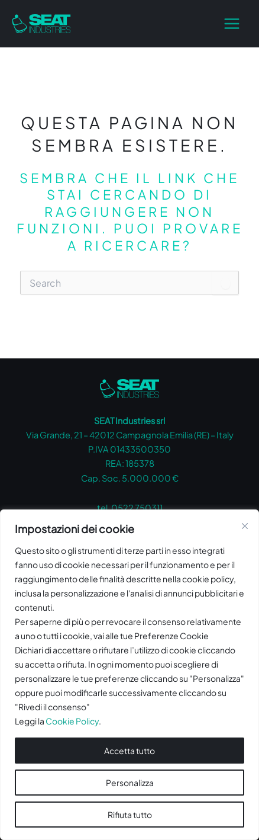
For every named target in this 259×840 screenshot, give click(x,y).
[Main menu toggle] (231, 23)
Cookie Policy (72, 721)
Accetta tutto (129, 750)
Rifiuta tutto (130, 814)
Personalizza (130, 782)
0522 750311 (137, 507)
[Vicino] (245, 526)
